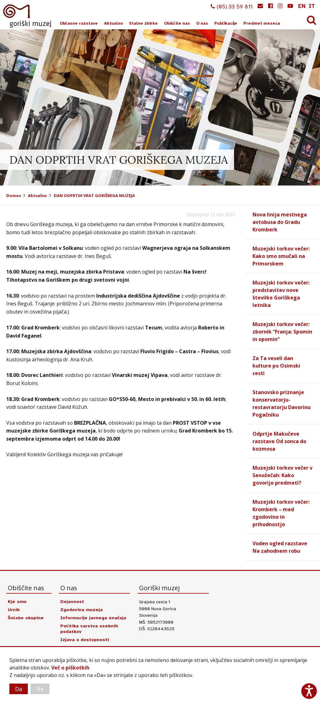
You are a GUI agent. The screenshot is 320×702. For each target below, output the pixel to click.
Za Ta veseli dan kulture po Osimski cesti (276, 366)
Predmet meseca (261, 23)
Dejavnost (72, 601)
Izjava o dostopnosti (84, 639)
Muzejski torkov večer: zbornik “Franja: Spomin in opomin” (282, 332)
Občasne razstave (79, 23)
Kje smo (17, 601)
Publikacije (225, 23)
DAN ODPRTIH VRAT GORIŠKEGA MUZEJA (94, 195)
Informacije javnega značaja (93, 617)
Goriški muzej (27, 15)
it (312, 5)
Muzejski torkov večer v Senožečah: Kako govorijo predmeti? (282, 475)
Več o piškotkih (70, 667)
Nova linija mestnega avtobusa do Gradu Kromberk (279, 222)
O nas (202, 23)
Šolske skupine (26, 617)
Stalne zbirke (143, 23)
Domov (13, 195)
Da (18, 689)
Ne (40, 689)
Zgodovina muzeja (81, 609)
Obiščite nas (177, 23)
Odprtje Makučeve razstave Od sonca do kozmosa (279, 441)
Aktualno (113, 23)
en (302, 5)
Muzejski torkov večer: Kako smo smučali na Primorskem (281, 256)
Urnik (14, 609)
